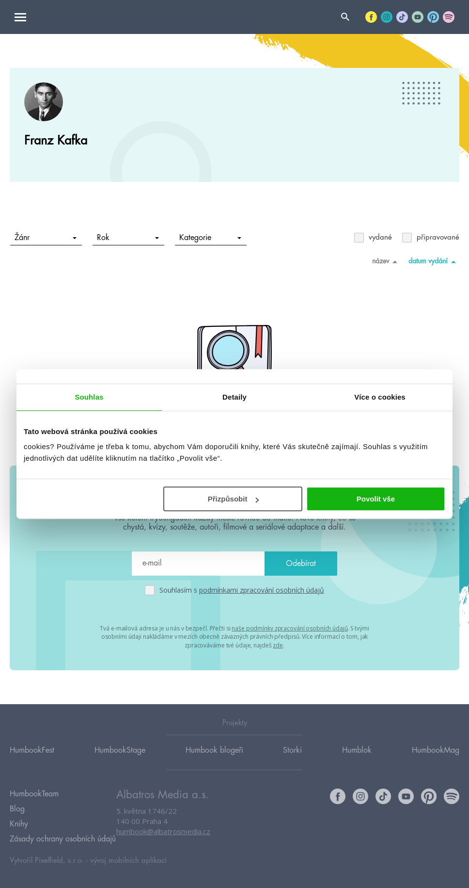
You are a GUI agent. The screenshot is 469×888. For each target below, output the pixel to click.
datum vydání (433, 261)
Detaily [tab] (234, 397)
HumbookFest (32, 750)
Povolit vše (376, 499)
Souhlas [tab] (89, 397)
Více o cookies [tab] (380, 397)
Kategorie (210, 238)
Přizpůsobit (233, 499)
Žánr (46, 238)
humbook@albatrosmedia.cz (163, 832)
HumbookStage (119, 750)
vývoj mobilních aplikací (128, 857)
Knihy (19, 822)
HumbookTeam (34, 794)
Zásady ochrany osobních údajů (63, 836)
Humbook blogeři (214, 750)
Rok (128, 238)
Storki (292, 750)
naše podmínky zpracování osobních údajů (289, 628)
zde (278, 644)
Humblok (357, 750)
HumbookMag (435, 750)
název (386, 261)
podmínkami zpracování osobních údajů (261, 590)
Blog (17, 808)
